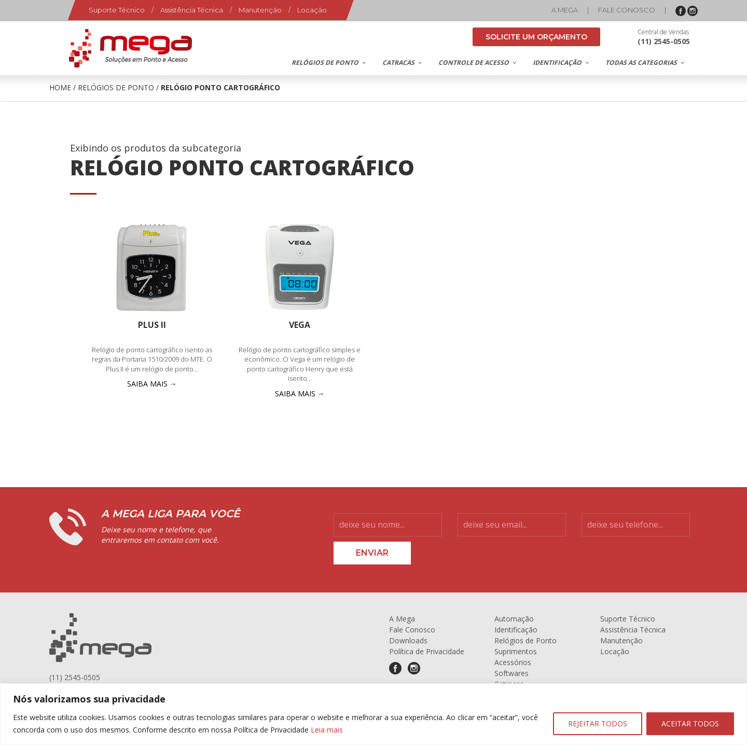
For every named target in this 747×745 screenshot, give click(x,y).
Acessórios (512, 662)
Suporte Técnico (117, 10)
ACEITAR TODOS (690, 723)
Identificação (515, 629)
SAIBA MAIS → (152, 384)
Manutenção (260, 10)
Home (60, 87)
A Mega (564, 10)
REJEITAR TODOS (597, 723)
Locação (312, 10)
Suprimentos (515, 651)
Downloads (408, 640)
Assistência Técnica (191, 10)
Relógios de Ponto (116, 87)
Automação (514, 619)
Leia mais (327, 730)
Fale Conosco (626, 10)
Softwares (511, 673)
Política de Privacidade (426, 651)
